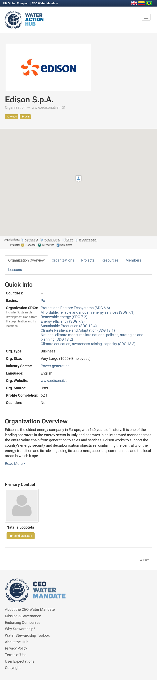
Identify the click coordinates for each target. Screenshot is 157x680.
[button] (78, 178)
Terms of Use (16, 655)
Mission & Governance (23, 616)
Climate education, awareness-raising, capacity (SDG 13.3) (88, 344)
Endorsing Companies (22, 622)
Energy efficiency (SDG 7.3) (63, 321)
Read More (15, 463)
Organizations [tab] (63, 260)
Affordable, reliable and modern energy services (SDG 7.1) (88, 312)
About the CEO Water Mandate (30, 609)
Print (144, 560)
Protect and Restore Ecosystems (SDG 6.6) (75, 308)
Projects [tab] (87, 260)
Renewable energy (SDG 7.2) (64, 317)
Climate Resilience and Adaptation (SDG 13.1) (78, 330)
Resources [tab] (110, 260)
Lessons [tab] (15, 269)
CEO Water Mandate (45, 3)
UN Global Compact (16, 3)
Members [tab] (133, 260)
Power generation (55, 366)
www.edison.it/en (48, 107)
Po (43, 300)
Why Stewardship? (20, 629)
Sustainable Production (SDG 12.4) (69, 326)
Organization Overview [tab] (26, 260)
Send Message (20, 535)
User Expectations (19, 661)
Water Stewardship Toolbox (27, 635)
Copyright (13, 667)
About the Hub (16, 642)
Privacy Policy (16, 648)
